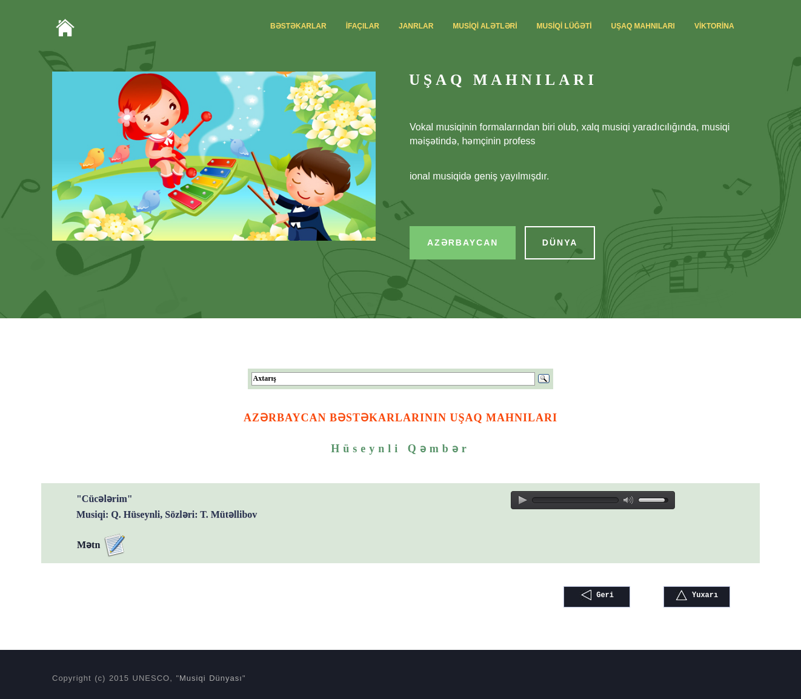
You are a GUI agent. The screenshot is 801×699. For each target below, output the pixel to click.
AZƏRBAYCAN (462, 242)
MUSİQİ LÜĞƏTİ (564, 26)
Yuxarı (697, 595)
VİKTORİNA (714, 26)
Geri (597, 595)
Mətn (102, 545)
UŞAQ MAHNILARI (643, 26)
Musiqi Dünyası (210, 678)
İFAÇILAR (362, 26)
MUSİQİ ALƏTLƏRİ (485, 26)
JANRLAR (416, 26)
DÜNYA (560, 242)
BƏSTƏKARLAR (298, 26)
